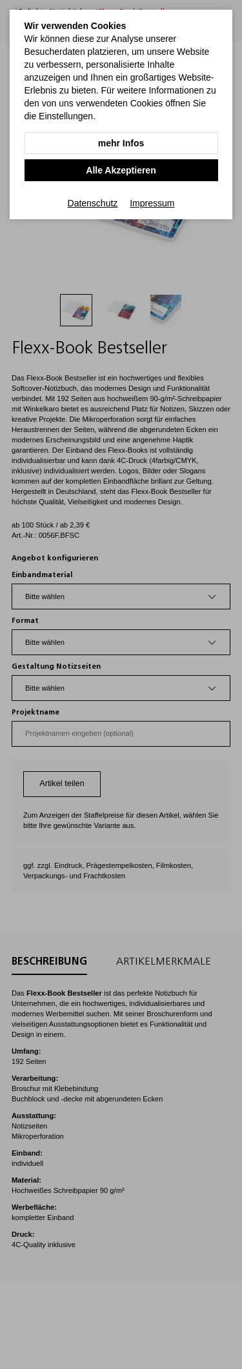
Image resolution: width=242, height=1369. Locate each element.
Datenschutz (93, 203)
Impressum (152, 203)
